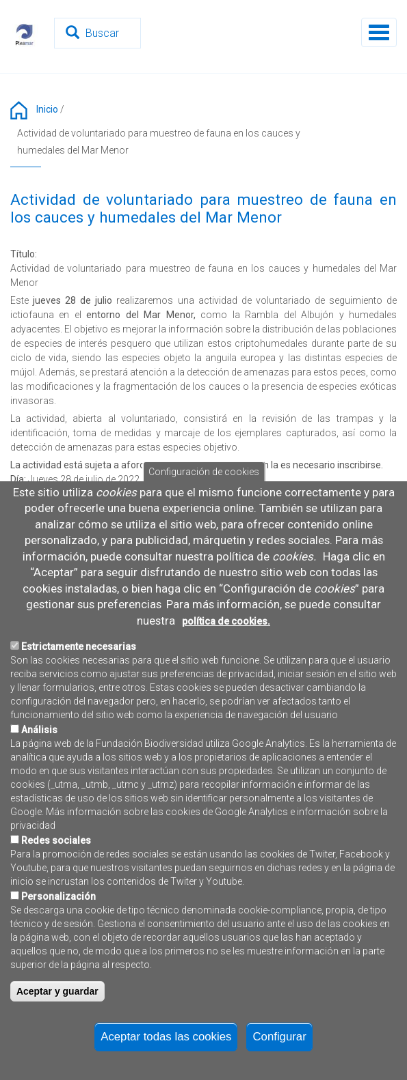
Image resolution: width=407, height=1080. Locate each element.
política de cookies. (226, 629)
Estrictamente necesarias (78, 655)
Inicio (47, 109)
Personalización (58, 905)
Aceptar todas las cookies (166, 1044)
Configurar (279, 1044)
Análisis (39, 738)
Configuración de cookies (203, 479)
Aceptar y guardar (57, 1000)
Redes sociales (56, 849)
